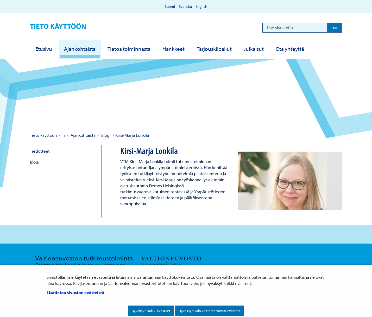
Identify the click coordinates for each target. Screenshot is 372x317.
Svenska (185, 6)
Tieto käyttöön (58, 26)
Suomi (170, 6)
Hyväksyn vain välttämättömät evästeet (210, 310)
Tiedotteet (40, 151)
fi (63, 135)
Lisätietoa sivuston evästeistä (75, 292)
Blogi (105, 135)
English (201, 6)
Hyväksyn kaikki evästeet (150, 310)
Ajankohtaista (83, 135)
